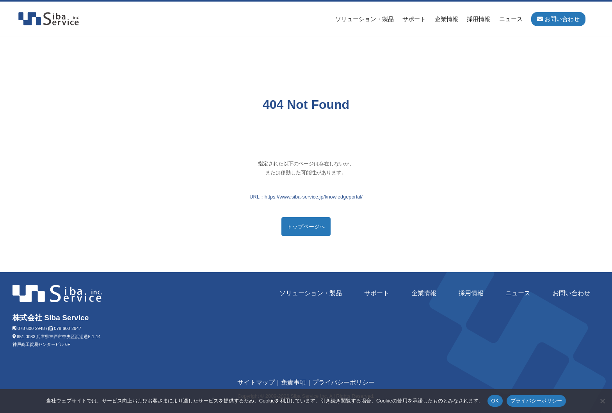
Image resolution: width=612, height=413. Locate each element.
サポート (414, 19)
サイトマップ (256, 382)
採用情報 (478, 19)
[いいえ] (602, 401)
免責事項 (293, 382)
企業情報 (446, 19)
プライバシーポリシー (343, 382)
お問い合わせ (571, 293)
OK (495, 401)
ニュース (511, 19)
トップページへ (306, 226)
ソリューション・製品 (364, 19)
